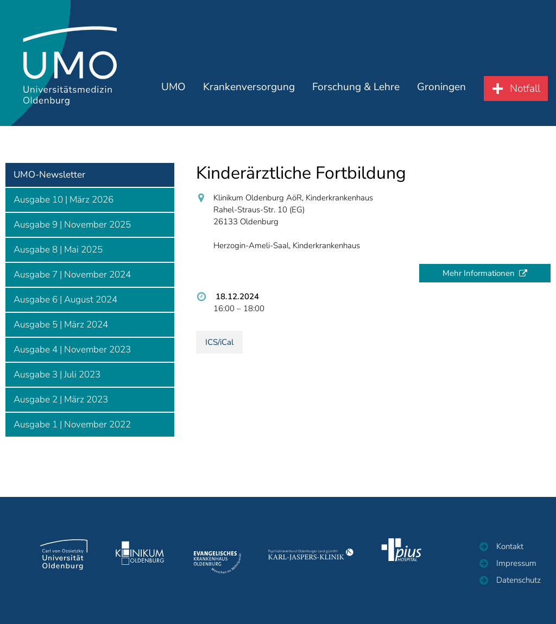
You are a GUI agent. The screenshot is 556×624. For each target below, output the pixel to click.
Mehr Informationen (479, 273)
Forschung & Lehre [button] (359, 97)
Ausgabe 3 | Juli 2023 (57, 374)
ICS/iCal (219, 342)
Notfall (525, 98)
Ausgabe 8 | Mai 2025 (58, 249)
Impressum (516, 563)
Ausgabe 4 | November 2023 (72, 349)
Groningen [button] (442, 97)
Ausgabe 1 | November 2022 (72, 424)
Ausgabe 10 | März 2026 (63, 199)
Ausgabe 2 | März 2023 (61, 399)
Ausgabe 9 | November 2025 (72, 224)
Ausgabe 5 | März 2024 (61, 324)
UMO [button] (182, 97)
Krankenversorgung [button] (255, 97)
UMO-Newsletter (49, 174)
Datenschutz (518, 580)
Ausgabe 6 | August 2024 (65, 299)
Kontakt (509, 546)
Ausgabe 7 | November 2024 (72, 274)
